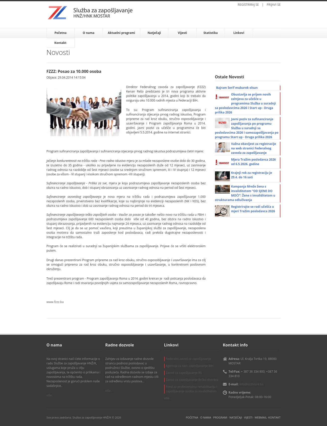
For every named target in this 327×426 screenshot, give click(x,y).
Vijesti (182, 33)
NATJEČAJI (235, 417)
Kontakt (60, 43)
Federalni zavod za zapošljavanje (188, 359)
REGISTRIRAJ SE (248, 4)
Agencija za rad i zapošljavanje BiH (189, 366)
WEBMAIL (261, 417)
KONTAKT (274, 417)
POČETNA (192, 417)
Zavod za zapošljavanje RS (184, 373)
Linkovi (238, 33)
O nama (88, 33)
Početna (61, 33)
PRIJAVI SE (274, 4)
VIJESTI (248, 417)
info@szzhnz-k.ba (251, 384)
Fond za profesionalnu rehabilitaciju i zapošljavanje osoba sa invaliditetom (191, 389)
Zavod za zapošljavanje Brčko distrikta (192, 380)
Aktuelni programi (121, 33)
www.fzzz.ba (55, 302)
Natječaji (154, 33)
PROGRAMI (220, 417)
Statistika (210, 33)
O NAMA (205, 417)
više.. (50, 395)
